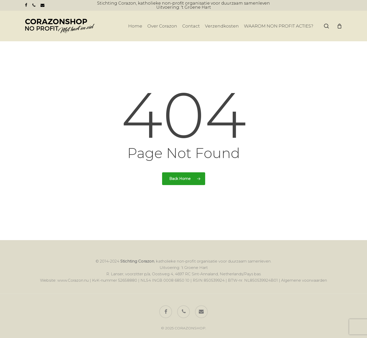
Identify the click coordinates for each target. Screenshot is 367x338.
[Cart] (339, 26)
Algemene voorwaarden (304, 280)
